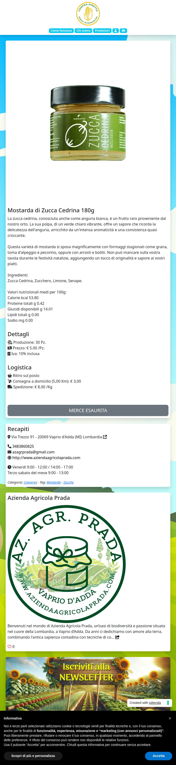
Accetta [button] (159, 756)
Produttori (102, 31)
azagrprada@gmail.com (33, 452)
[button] (170, 718)
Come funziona (61, 31)
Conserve (30, 482)
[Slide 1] (88, 196)
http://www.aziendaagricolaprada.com (46, 457)
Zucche (69, 482)
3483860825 (23, 446)
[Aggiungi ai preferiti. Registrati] (9, 646)
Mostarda (54, 482)
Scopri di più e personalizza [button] (33, 756)
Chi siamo (83, 31)
